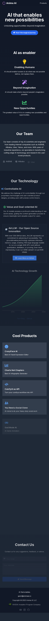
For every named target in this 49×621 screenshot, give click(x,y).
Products (43, 3)
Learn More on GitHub (24, 259)
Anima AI (9, 3)
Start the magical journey (26, 33)
